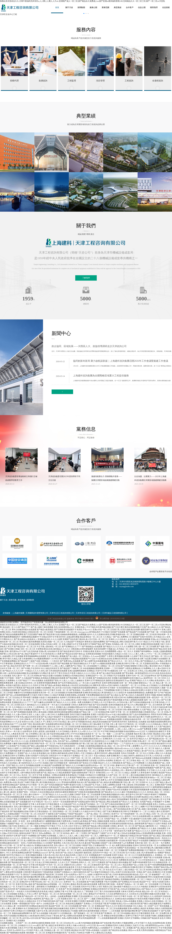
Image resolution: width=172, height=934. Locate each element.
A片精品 (60, 928)
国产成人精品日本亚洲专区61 (54, 925)
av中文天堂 (91, 925)
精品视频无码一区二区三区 (45, 928)
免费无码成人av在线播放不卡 (100, 928)
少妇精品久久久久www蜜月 (29, 925)
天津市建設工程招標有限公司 (114, 613)
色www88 (100, 925)
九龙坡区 (104, 930)
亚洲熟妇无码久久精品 (114, 925)
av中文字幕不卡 (140, 923)
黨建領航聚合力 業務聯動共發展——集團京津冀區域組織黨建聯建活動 (106, 478)
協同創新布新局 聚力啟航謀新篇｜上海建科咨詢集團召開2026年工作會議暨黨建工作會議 (120, 361)
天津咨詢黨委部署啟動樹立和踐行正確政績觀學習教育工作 (21, 478)
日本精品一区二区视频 (123, 928)
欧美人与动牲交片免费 (80, 933)
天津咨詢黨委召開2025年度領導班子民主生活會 (64, 478)
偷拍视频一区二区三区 (35, 933)
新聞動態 (30, 600)
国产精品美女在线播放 (117, 930)
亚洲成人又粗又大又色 (134, 925)
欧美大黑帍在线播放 (145, 930)
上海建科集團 (18, 613)
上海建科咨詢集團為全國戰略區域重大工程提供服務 (101, 375)
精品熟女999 (76, 930)
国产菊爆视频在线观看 (15, 933)
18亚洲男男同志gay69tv (154, 925)
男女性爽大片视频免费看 (122, 923)
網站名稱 (20, 7)
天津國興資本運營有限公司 (37, 613)
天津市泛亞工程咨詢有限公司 (61, 613)
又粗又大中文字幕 (25, 928)
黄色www (132, 930)
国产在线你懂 (105, 923)
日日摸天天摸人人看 (34, 930)
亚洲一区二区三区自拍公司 (62, 923)
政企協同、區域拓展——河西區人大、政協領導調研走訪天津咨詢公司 (89, 346)
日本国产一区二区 (23, 923)
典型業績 (21, 600)
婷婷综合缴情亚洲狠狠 (40, 923)
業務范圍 (12, 600)
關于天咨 (4, 600)
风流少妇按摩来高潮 (156, 923)
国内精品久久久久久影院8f (76, 928)
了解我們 (86, 278)
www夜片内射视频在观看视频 (86, 923)
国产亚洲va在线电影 (90, 930)
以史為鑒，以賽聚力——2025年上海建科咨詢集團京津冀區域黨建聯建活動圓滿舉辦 (150, 478)
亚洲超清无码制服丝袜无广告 (58, 933)
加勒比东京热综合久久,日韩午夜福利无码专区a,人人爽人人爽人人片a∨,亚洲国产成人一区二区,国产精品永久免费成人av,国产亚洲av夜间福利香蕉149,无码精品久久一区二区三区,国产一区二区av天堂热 (82, 1)
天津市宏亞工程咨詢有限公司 (88, 613)
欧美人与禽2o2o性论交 (76, 925)
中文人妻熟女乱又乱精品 (101, 933)
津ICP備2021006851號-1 (84, 619)
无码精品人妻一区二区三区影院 (57, 930)
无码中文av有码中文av (16, 930)
